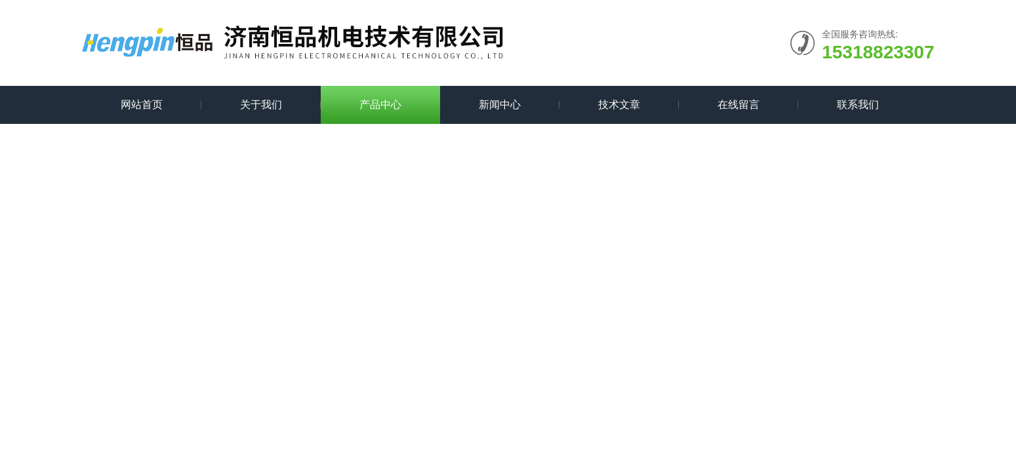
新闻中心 (500, 104)
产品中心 (380, 104)
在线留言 (739, 104)
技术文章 (619, 104)
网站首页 (142, 104)
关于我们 (261, 104)
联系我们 (858, 104)
